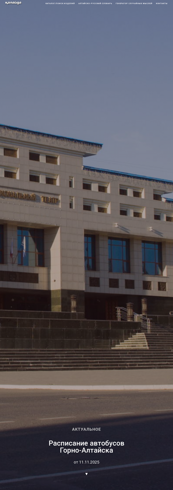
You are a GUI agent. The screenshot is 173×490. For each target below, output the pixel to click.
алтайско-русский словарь (95, 3)
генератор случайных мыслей (134, 3)
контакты (162, 3)
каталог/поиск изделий (60, 3)
